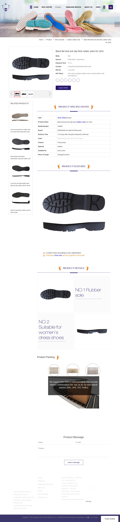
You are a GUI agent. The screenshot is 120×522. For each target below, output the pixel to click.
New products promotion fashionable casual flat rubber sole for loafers (20, 159)
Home (41, 40)
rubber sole (81, 122)
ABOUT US (88, 7)
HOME (36, 7)
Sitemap (88, 501)
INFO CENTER (47, 7)
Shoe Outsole (59, 40)
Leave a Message (74, 462)
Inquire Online (63, 88)
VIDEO (98, 7)
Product (58, 7)
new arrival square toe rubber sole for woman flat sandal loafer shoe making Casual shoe (20, 132)
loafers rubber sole (73, 40)
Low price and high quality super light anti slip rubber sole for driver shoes (20, 186)
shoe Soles (61, 118)
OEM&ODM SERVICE (73, 7)
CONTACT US (94, 487)
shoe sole (58, 255)
